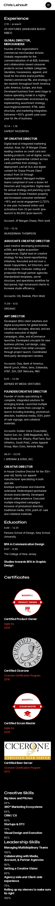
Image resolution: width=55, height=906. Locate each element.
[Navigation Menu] (48, 5)
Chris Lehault (15, 5)
